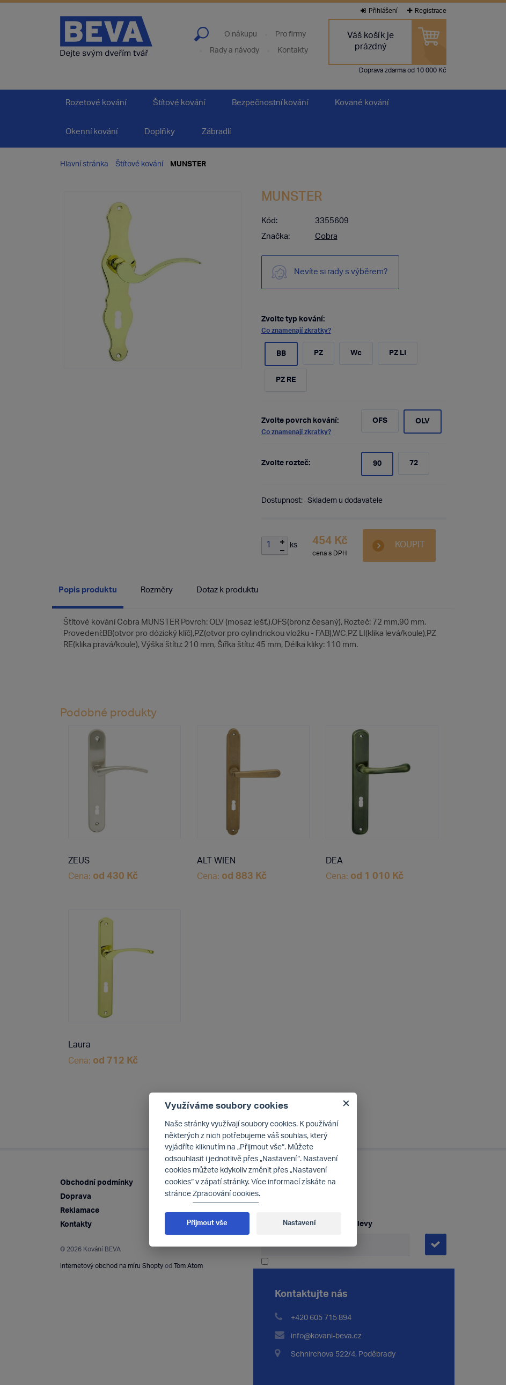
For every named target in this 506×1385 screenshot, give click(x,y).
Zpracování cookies (226, 1194)
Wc (356, 353)
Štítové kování (139, 164)
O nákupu (240, 35)
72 (413, 463)
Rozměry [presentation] (157, 590)
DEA (334, 862)
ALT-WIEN (216, 862)
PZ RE (286, 380)
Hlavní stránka (84, 164)
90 (377, 464)
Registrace (426, 11)
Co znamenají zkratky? (296, 330)
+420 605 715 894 (321, 1318)
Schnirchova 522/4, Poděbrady (343, 1354)
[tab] (87, 592)
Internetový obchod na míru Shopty (111, 1266)
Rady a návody (234, 51)
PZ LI (397, 353)
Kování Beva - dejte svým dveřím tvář (106, 36)
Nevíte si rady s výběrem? (341, 272)
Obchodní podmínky (96, 1183)
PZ (318, 353)
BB (281, 354)
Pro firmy (290, 35)
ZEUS (79, 862)
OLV (422, 421)
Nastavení (299, 1223)
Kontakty (292, 51)
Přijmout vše (207, 1223)
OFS (379, 421)
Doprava (75, 1197)
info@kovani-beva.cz (326, 1336)
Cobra (326, 237)
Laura (79, 1046)
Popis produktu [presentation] (87, 590)
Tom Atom (188, 1266)
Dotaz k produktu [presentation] (227, 590)
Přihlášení (379, 11)
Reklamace (79, 1211)
